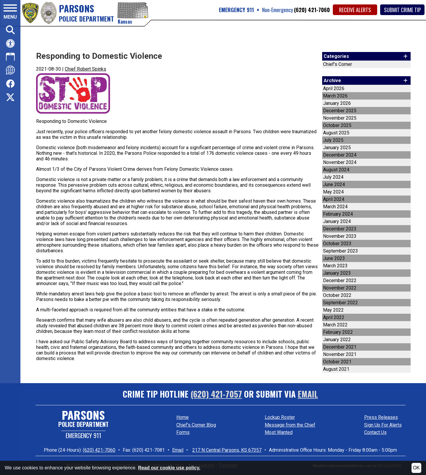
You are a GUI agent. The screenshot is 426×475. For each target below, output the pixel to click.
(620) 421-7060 (312, 10)
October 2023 (337, 243)
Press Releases (381, 417)
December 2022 (339, 280)
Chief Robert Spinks (85, 69)
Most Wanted (279, 432)
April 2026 (333, 88)
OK (416, 467)
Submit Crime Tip (402, 10)
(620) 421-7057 (216, 394)
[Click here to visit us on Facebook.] (10, 84)
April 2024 (333, 199)
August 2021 (336, 369)
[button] (10, 12)
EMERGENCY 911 (236, 10)
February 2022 (338, 332)
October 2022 (337, 295)
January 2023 (337, 273)
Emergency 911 (83, 435)
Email (308, 394)
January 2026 (337, 103)
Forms (183, 432)
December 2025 (339, 110)
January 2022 (337, 339)
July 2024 (333, 177)
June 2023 (334, 258)
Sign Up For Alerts (383, 425)
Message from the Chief (290, 425)
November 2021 (339, 354)
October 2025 (337, 125)
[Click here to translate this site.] (10, 70)
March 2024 (335, 206)
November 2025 (339, 118)
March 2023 (335, 266)
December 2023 (339, 229)
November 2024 (339, 162)
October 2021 (337, 362)
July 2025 (333, 140)
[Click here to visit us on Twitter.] (10, 98)
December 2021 (339, 347)
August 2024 (336, 170)
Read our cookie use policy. (169, 467)
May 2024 (333, 192)
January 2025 (337, 147)
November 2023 (339, 236)
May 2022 (333, 310)
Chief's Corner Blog (196, 425)
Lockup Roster (280, 417)
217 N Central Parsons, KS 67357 (227, 450)
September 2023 (340, 251)
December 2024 (339, 155)
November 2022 (339, 288)
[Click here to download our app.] (10, 57)
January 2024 (337, 221)
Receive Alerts (355, 10)
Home (182, 417)
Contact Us (375, 432)
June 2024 (334, 184)
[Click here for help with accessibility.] (10, 43)
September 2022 (340, 302)
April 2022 (333, 317)
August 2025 (336, 133)
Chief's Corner (337, 64)
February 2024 (338, 214)
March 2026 (335, 96)
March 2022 (335, 325)
